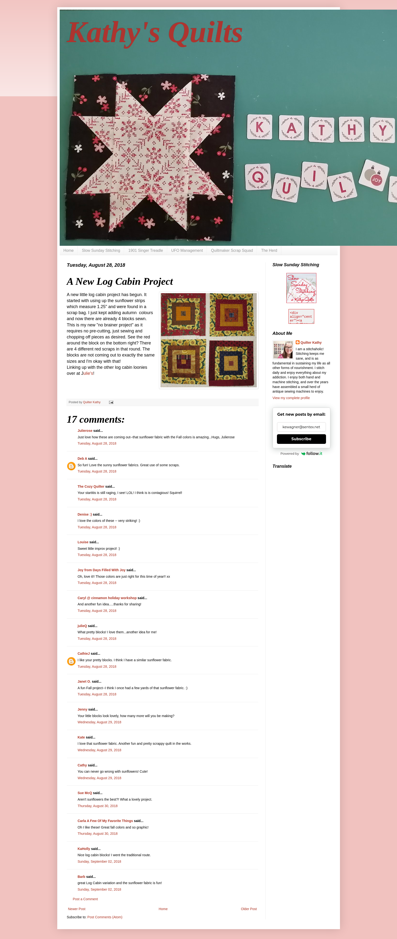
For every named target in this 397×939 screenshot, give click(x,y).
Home (69, 250)
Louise (83, 542)
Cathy (82, 765)
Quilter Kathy (311, 342)
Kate (81, 737)
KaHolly (84, 849)
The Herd (269, 250)
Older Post (249, 909)
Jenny (82, 709)
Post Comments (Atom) (104, 917)
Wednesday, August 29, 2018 (100, 722)
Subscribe (301, 439)
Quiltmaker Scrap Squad (232, 250)
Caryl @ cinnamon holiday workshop (107, 598)
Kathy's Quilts (155, 32)
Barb (81, 877)
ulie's (88, 373)
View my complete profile (291, 398)
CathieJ (84, 653)
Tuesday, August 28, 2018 (97, 443)
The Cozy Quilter (91, 486)
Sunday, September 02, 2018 (99, 861)
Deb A (82, 458)
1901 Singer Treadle (145, 250)
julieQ (82, 626)
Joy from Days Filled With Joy (102, 570)
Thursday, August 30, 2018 (98, 806)
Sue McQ (85, 793)
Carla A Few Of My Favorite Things (105, 821)
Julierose (85, 431)
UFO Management (187, 250)
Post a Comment (85, 899)
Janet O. (84, 681)
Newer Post (76, 909)
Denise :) (85, 514)
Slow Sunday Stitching (101, 250)
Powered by (301, 453)
